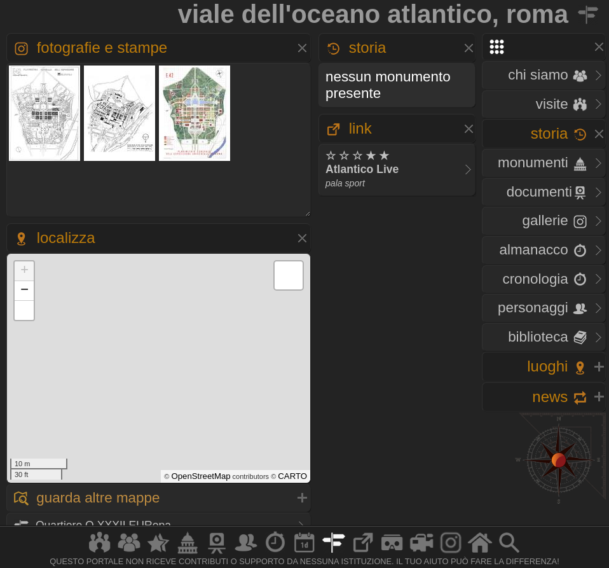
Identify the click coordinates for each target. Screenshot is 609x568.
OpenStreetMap (200, 476)
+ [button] (24, 271)
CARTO (292, 476)
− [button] (24, 290)
